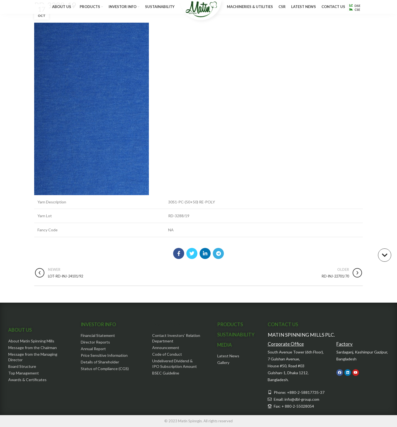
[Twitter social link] (191, 253)
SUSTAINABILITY (235, 334)
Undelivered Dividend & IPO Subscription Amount (174, 363)
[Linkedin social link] (205, 253)
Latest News (228, 355)
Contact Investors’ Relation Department (176, 338)
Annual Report (93, 348)
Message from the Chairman (32, 347)
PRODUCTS (230, 324)
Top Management (23, 373)
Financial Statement (98, 335)
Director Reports (95, 342)
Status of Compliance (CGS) (105, 368)
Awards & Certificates (27, 379)
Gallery (223, 362)
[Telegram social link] (218, 253)
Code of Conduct (167, 354)
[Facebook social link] (178, 253)
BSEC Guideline (165, 373)
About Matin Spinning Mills (31, 341)
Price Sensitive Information (104, 355)
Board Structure (22, 366)
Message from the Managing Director (32, 357)
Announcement (165, 347)
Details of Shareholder (100, 362)
